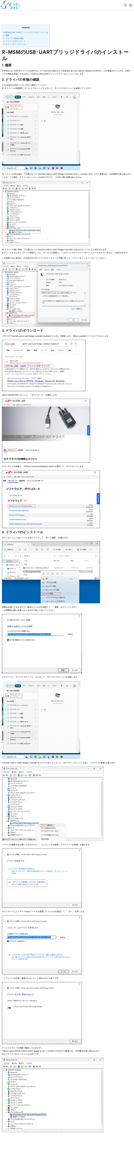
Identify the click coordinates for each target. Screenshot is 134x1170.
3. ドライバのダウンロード (14, 41)
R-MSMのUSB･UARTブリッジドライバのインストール (25, 32)
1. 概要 (6, 35)
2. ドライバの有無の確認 (13, 38)
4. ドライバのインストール (14, 44)
